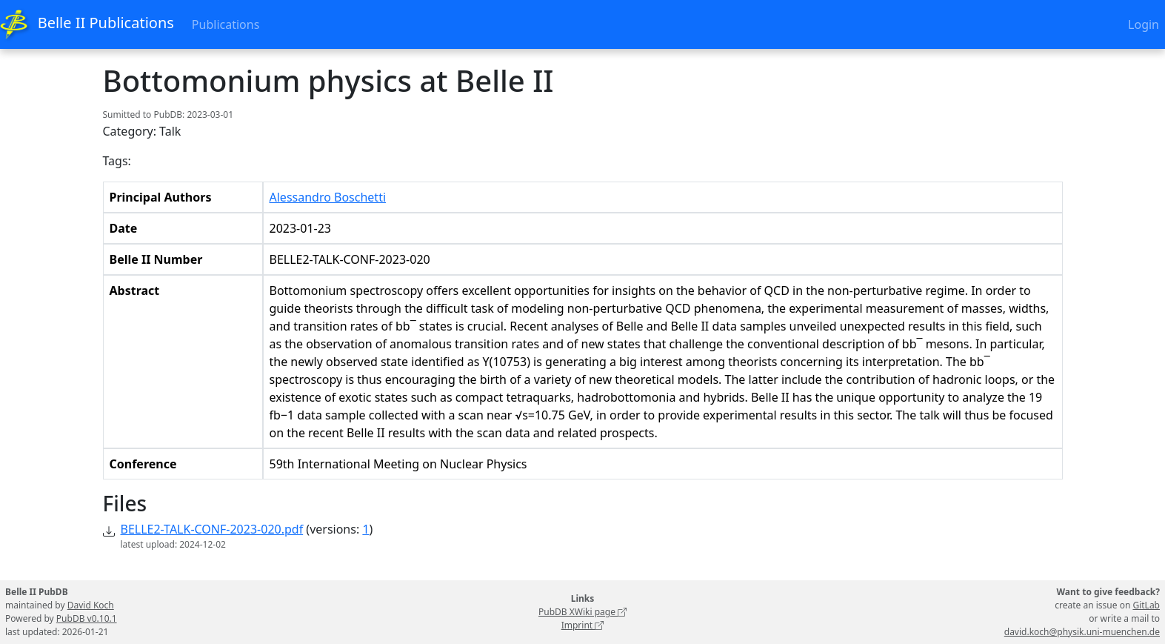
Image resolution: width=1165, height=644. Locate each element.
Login (1143, 24)
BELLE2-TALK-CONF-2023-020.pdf (212, 529)
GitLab (1146, 605)
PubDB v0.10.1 (86, 618)
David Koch (90, 605)
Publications (225, 24)
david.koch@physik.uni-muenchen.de (1082, 631)
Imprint (582, 625)
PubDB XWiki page (582, 611)
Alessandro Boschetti (328, 197)
